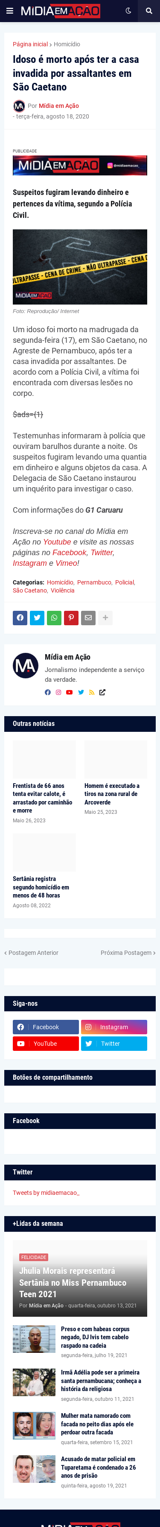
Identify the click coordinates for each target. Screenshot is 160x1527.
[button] (10, 11)
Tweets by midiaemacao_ (46, 1192)
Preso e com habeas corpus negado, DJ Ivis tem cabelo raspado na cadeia (95, 1337)
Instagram (30, 563)
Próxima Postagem (126, 952)
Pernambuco (94, 582)
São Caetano (30, 590)
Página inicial (30, 44)
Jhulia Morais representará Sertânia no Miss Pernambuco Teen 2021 (72, 1282)
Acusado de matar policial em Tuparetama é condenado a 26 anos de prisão (98, 1467)
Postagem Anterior (33, 952)
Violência (63, 590)
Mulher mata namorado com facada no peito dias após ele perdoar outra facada (97, 1424)
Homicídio (67, 44)
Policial (124, 582)
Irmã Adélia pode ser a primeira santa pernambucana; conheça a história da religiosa (101, 1381)
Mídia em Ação (67, 656)
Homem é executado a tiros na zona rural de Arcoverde (112, 794)
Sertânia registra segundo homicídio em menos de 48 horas (41, 887)
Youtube (57, 542)
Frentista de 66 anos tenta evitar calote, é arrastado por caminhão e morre (42, 798)
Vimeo (66, 563)
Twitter (101, 552)
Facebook (69, 552)
